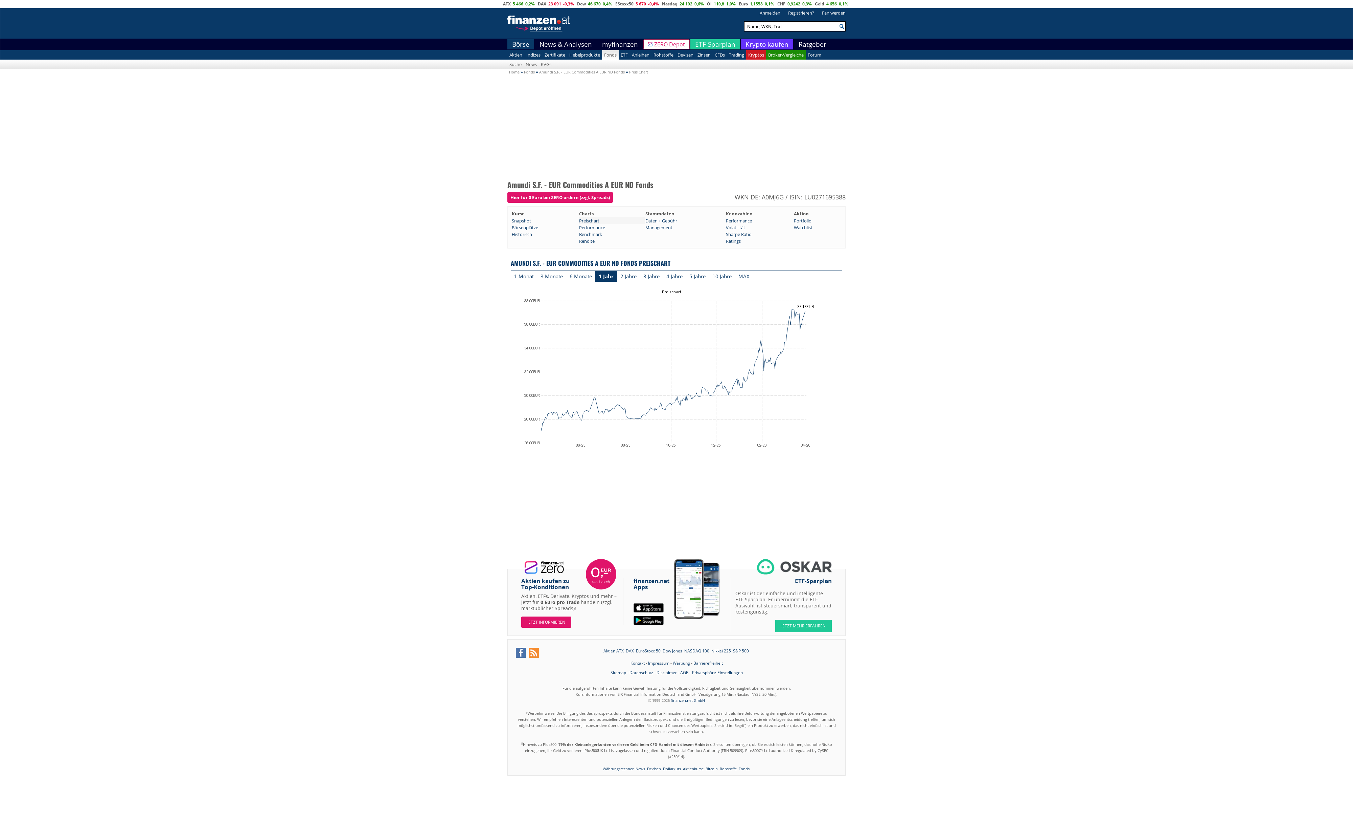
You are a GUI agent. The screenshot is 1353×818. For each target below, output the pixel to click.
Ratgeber (812, 44)
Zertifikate (555, 55)
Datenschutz (641, 672)
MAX (744, 276)
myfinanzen (620, 44)
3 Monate (552, 276)
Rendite (587, 241)
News (531, 64)
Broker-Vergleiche (786, 55)
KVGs (546, 64)
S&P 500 (741, 651)
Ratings (733, 241)
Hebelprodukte (584, 55)
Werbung (681, 663)
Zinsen (704, 55)
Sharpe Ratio (739, 234)
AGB (684, 672)
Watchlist (803, 227)
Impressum (658, 663)
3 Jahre (651, 276)
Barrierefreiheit (708, 663)
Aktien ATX (613, 651)
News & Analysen (566, 44)
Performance (739, 221)
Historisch (522, 234)
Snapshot (521, 221)
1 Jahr (606, 276)
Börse (520, 44)
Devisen (685, 55)
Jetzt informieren (546, 622)
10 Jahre (722, 276)
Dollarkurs (672, 768)
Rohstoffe (663, 55)
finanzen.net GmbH (688, 700)
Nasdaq (670, 3)
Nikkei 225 (721, 651)
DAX (542, 3)
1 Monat (524, 276)
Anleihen (640, 55)
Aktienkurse (693, 768)
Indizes (533, 55)
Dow (581, 3)
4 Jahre (674, 276)
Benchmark (590, 234)
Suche (515, 64)
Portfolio (802, 221)
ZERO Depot (669, 44)
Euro (743, 3)
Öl (709, 3)
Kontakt (637, 663)
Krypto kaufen (767, 44)
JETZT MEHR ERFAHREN (803, 626)
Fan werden (834, 13)
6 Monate (581, 276)
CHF (781, 3)
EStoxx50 (624, 3)
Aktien (515, 55)
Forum (814, 55)
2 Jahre (628, 276)
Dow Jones (672, 651)
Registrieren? (801, 13)
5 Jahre (697, 276)
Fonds (610, 55)
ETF (624, 55)
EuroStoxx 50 (648, 651)
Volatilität (735, 227)
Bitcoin (712, 768)
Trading (736, 55)
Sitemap (618, 672)
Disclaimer (667, 672)
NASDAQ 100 (696, 651)
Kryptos (756, 55)
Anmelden (770, 13)
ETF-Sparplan (715, 44)
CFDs (720, 55)
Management (658, 227)
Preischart (589, 221)
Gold (819, 3)
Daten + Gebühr (661, 221)
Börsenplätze (525, 227)
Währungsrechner (618, 768)
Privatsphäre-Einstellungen (717, 672)
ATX (507, 3)
